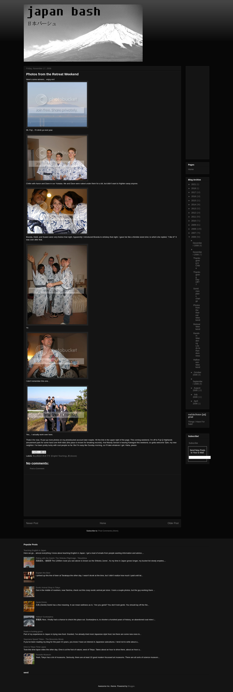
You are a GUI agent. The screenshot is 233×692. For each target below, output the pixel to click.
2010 (194, 221)
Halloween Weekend (196, 363)
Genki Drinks (41, 602)
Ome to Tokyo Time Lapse (35, 647)
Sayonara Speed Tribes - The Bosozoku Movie (44, 639)
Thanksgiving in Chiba (196, 263)
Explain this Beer (43, 573)
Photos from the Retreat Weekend (196, 312)
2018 (194, 188)
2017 (194, 192)
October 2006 (197, 373)
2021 (194, 184)
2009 (194, 225)
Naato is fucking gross (33, 631)
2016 (194, 196)
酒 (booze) (72, 456)
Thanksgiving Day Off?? (196, 278)
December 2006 (197, 244)
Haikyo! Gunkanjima (44, 617)
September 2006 (197, 382)
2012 (194, 213)
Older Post (173, 523)
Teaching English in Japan (35, 550)
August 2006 (196, 389)
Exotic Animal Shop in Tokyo (48, 587)
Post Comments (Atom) (108, 531)
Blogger (131, 686)
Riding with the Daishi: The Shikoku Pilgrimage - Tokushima (61, 558)
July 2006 (195, 395)
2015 (194, 200)
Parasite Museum (43, 655)
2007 (194, 233)
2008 (194, 229)
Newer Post (32, 523)
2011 (194, 217)
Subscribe (193, 443)
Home (103, 523)
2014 (194, 204)
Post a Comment (37, 468)
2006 (194, 237)
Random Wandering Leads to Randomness (196, 344)
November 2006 (197, 253)
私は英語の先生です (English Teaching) (50, 456)
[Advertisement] (102, 495)
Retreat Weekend (196, 326)
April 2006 (195, 402)
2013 (194, 208)
